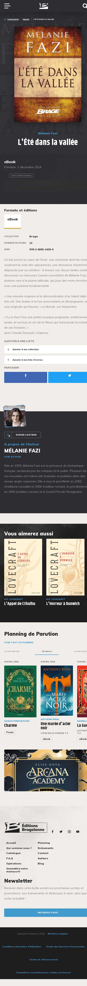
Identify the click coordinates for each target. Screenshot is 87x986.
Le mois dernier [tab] (11, 651)
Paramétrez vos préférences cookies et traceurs (43, 972)
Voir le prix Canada (21, 175)
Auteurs (43, 858)
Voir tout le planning (18, 642)
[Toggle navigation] (9, 6)
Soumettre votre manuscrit (17, 870)
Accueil (11, 842)
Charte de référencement (43, 959)
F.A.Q (9, 858)
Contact (43, 853)
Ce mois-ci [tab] (47, 651)
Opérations (13, 863)
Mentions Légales (58, 933)
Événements (45, 848)
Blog (41, 863)
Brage (26, 19)
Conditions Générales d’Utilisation (21, 946)
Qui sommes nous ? (19, 848)
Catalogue (13, 19)
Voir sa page (12, 456)
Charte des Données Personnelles (65, 946)
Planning (44, 842)
